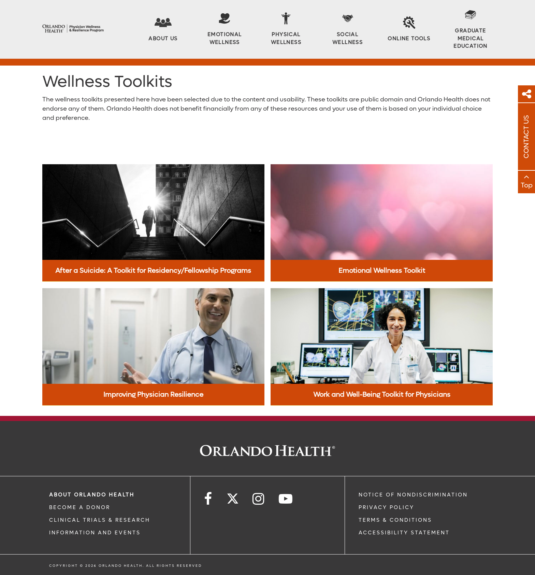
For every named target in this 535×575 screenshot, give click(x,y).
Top (527, 185)
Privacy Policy (386, 507)
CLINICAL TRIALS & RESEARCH (99, 520)
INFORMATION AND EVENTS (95, 532)
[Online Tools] (409, 29)
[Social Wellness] (347, 29)
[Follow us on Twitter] (233, 496)
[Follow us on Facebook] (208, 499)
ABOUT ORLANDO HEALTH (91, 494)
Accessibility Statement (404, 532)
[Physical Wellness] (286, 29)
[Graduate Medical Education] (470, 29)
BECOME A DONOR (79, 507)
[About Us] (162, 29)
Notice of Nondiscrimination (413, 494)
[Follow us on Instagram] (258, 499)
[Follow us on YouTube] (286, 499)
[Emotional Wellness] (224, 29)
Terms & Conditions (395, 520)
